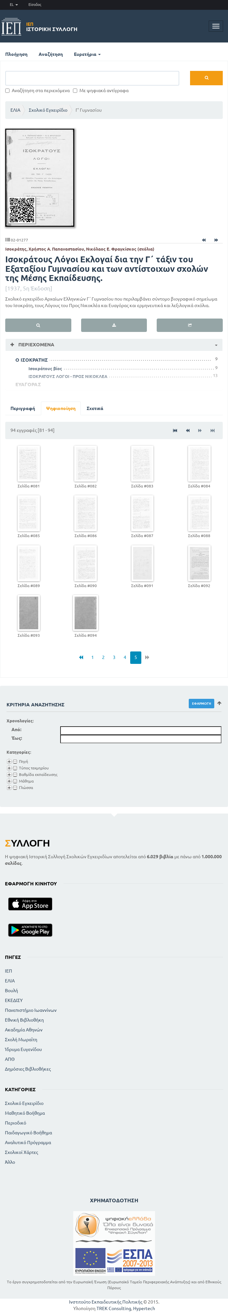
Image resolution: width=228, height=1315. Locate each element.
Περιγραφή (22, 408)
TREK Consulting (113, 1308)
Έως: (16, 738)
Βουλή (11, 990)
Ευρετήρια (87, 54)
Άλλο (10, 1162)
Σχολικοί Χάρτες (21, 1152)
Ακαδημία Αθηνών (24, 1029)
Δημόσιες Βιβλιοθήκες (28, 1069)
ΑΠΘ (10, 1059)
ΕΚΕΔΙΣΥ (14, 1000)
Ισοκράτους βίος (45, 368)
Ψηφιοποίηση (61, 408)
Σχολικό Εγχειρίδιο (48, 110)
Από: (16, 729)
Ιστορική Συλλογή (52, 27)
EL (14, 5)
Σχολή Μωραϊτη (21, 1039)
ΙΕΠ (8, 971)
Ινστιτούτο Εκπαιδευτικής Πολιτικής (105, 1302)
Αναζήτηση (51, 54)
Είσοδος (34, 5)
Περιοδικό (15, 1123)
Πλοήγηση (16, 54)
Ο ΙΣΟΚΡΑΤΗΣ (31, 360)
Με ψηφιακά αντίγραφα (101, 90)
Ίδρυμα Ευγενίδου (23, 1049)
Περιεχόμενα (35, 344)
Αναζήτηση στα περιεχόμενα (37, 90)
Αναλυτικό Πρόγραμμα (28, 1142)
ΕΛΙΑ (15, 110)
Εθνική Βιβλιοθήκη (24, 1020)
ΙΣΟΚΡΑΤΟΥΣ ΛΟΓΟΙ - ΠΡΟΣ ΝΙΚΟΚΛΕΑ (67, 376)
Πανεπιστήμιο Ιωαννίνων (31, 1010)
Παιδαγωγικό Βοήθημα (28, 1132)
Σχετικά (95, 408)
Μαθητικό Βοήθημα (25, 1113)
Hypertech (144, 1308)
